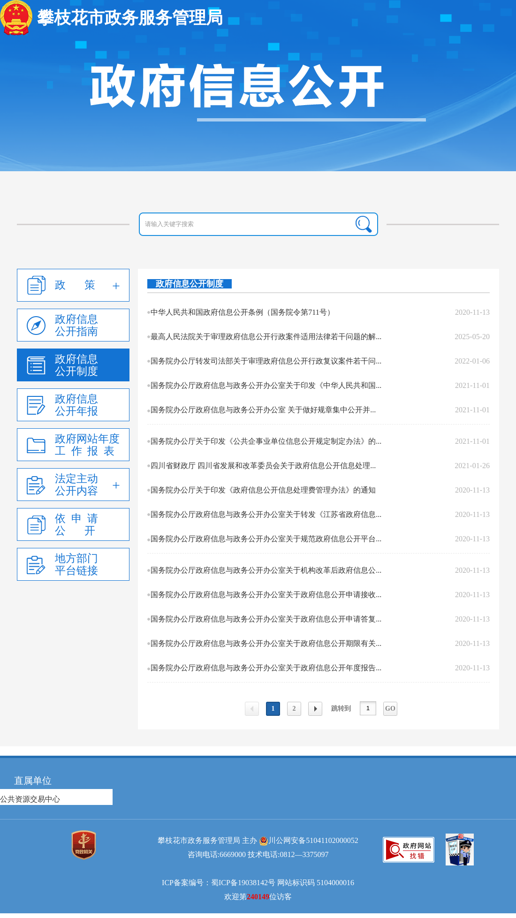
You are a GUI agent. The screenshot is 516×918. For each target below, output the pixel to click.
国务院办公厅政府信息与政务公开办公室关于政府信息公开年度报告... (266, 668)
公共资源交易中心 (30, 799)
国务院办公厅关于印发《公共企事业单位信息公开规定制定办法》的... (266, 441)
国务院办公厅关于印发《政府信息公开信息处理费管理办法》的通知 (263, 490)
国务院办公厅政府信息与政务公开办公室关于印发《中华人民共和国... (266, 385)
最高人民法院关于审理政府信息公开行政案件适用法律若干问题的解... (266, 337)
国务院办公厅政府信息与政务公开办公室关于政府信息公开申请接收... (266, 595)
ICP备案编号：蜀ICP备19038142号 (218, 883)
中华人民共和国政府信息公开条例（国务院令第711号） (242, 312)
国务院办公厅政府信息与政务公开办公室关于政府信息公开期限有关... (266, 643)
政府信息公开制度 (189, 283)
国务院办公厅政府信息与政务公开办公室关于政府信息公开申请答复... (266, 619)
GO (390, 708)
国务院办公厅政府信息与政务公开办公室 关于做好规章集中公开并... (263, 410)
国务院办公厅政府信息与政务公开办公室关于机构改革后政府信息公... (266, 570)
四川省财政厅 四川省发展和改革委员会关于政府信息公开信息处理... (263, 466)
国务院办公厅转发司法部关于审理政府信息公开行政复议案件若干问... (266, 361)
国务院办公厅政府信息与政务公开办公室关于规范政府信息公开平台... (266, 539)
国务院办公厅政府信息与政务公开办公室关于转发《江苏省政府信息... (266, 514)
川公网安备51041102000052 (313, 840)
